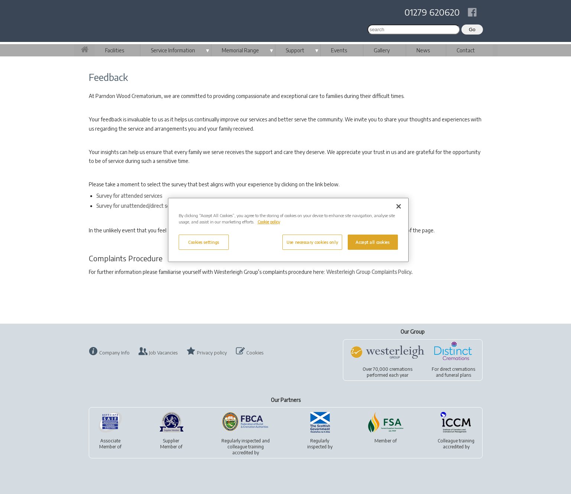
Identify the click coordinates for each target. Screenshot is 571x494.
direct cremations (457, 369)
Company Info (114, 353)
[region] (288, 229)
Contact (466, 50)
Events (339, 50)
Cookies (254, 353)
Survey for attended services (129, 196)
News (423, 50)
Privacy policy (212, 353)
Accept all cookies (372, 242)
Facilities (114, 50)
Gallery (382, 50)
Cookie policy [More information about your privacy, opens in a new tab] (268, 222)
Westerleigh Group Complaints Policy (368, 272)
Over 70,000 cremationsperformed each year (387, 372)
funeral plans (458, 375)
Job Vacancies (163, 353)
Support (295, 50)
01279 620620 (432, 11)
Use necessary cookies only (312, 242)
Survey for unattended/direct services (139, 206)
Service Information (173, 50)
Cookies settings (203, 242)
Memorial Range (240, 50)
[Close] (398, 206)
